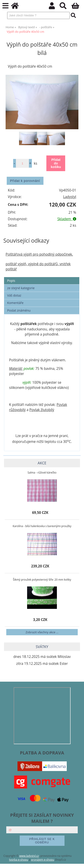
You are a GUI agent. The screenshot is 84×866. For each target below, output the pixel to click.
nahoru (77, 859)
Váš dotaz (14, 295)
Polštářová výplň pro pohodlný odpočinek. (39, 254)
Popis (11, 280)
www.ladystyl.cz (29, 856)
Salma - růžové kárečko (42, 472)
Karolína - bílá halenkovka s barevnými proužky (42, 526)
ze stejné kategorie (20, 288)
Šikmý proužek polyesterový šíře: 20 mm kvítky (42, 580)
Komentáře (15, 303)
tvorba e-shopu (18, 860)
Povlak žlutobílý (41, 409)
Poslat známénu (18, 310)
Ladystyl (69, 196)
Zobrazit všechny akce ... (42, 632)
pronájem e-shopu (42, 860)
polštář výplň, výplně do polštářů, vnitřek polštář (38, 266)
